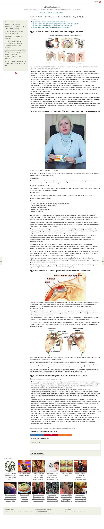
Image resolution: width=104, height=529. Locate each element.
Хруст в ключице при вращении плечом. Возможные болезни (51, 27)
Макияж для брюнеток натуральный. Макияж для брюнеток (13, 56)
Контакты (37, 509)
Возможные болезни (70, 428)
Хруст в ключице (62, 428)
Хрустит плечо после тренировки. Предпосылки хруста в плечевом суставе (56, 23)
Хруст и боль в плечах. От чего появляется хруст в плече (50, 22)
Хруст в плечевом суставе (52, 428)
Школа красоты (52, 7)
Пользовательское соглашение (45, 509)
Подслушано (58, 12)
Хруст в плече (44, 428)
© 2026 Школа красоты (9, 509)
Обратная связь (68, 509)
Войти (96, 1)
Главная (42, 12)
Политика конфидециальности (41, 511)
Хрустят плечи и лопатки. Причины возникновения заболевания (52, 25)
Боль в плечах (38, 428)
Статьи (49, 12)
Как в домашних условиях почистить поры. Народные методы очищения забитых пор (15, 26)
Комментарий (35, 443)
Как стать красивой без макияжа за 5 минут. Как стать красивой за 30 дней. (15, 63)
